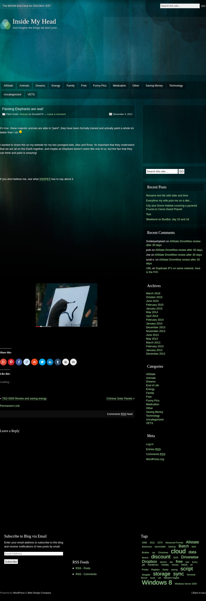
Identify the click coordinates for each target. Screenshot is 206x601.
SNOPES (44, 179)
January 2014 (154, 323)
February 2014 (155, 319)
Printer (145, 569)
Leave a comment (56, 114)
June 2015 (152, 301)
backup (172, 546)
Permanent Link (10, 405)
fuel (187, 562)
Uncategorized (12, 94)
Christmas (163, 552)
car (153, 552)
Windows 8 (157, 582)
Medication (119, 85)
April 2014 (152, 315)
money (175, 564)
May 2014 (152, 312)
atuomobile (160, 546)
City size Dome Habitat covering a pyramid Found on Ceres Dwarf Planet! (171, 207)
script (186, 568)
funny (194, 562)
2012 (152, 542)
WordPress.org (155, 459)
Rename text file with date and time (167, 195)
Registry (155, 569)
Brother (145, 552)
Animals (24, 85)
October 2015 (154, 297)
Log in (149, 444)
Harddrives (153, 564)
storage (161, 574)
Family (71, 85)
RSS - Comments (86, 574)
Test (148, 214)
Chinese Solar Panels (119, 398)
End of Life (152, 385)
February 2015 (155, 304)
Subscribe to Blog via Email (25, 536)
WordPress (19, 593)
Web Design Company (39, 593)
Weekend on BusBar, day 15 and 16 (167, 219)
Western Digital (171, 578)
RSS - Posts (83, 568)
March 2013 (153, 342)
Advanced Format (174, 542)
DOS (175, 557)
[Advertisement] (133, 45)
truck (152, 578)
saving (174, 569)
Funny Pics (99, 85)
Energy (56, 85)
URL (148, 268)
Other (135, 85)
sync (178, 574)
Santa (165, 569)
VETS (31, 94)
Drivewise (189, 557)
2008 (144, 542)
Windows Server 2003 (186, 583)
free (179, 561)
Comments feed (119, 414)
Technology (176, 85)
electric (163, 562)
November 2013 (155, 331)
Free (84, 85)
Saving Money (154, 85)
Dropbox (149, 561)
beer (194, 546)
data (192, 552)
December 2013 (155, 327)
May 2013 (152, 338)
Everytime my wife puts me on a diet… (169, 200)
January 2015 (154, 308)
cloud (178, 551)
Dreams (40, 85)
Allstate (192, 542)
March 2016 (153, 293)
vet (159, 578)
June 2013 (152, 334)
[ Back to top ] (199, 593)
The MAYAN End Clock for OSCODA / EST (27, 5)
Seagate (146, 574)
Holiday (165, 564)
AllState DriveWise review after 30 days (178, 249)
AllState (8, 85)
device (145, 557)
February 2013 (155, 346)
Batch (184, 546)
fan (171, 562)
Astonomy (147, 546)
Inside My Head (34, 21)
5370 (160, 542)
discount (160, 556)
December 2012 (155, 353)
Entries (153, 449)
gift (143, 564)
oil (191, 564)
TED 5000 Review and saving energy (24, 398)
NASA (184, 564)
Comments (155, 454)
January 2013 (154, 350)
